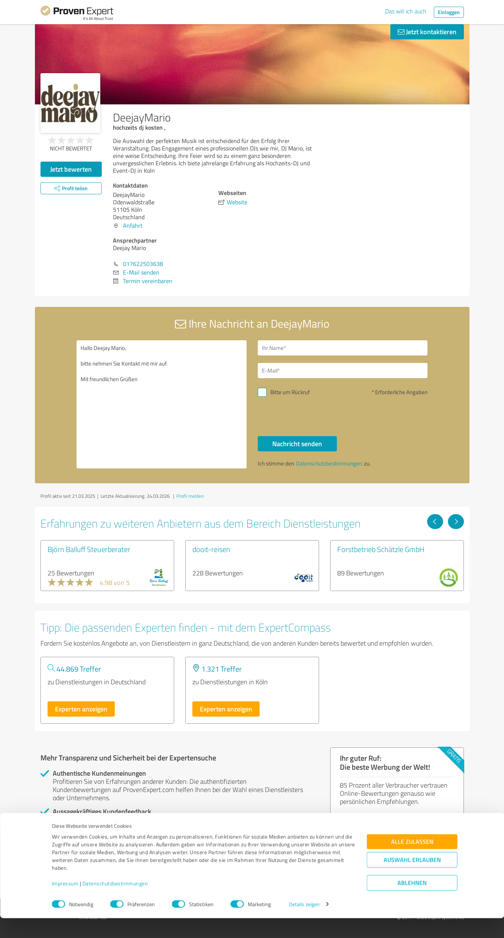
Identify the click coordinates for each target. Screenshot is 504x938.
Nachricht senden (297, 443)
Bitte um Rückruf (290, 392)
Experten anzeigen (81, 709)
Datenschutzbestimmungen (115, 903)
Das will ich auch (405, 11)
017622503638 (143, 264)
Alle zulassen (412, 861)
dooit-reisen (211, 549)
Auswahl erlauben (412, 879)
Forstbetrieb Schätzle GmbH (381, 549)
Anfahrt (133, 225)
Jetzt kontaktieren (427, 31)
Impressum (65, 903)
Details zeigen (304, 924)
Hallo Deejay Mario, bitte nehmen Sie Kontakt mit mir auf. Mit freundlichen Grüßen (162, 404)
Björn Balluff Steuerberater (89, 549)
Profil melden (190, 496)
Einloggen (449, 12)
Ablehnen (412, 902)
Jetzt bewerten (71, 169)
